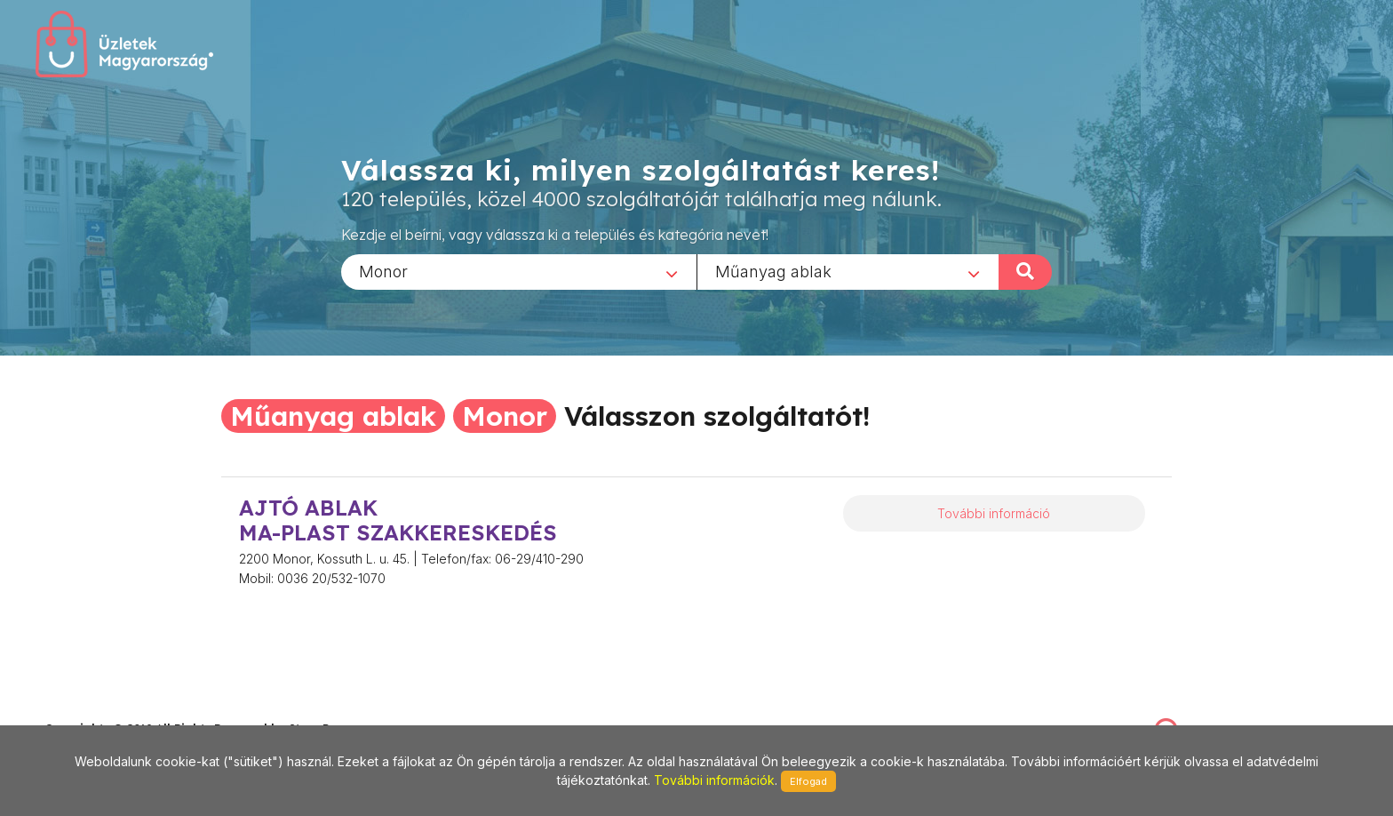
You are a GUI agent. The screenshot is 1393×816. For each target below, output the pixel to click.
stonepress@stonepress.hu (115, 709)
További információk (714, 780)
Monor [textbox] (383, 270)
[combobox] (518, 271)
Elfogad (808, 781)
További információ (993, 513)
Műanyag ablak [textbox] (773, 270)
